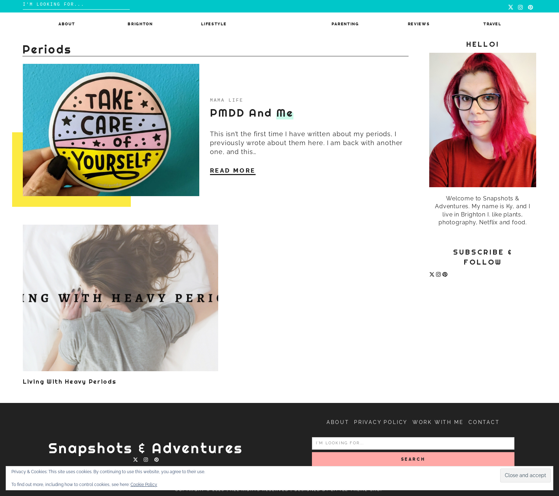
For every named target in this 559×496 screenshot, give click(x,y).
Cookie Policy (143, 484)
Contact (484, 422)
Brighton (140, 24)
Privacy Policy (380, 422)
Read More (233, 170)
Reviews (419, 24)
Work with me (438, 422)
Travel (492, 24)
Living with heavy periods (70, 381)
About (66, 24)
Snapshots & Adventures (145, 448)
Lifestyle (213, 24)
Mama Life (226, 100)
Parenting (345, 24)
